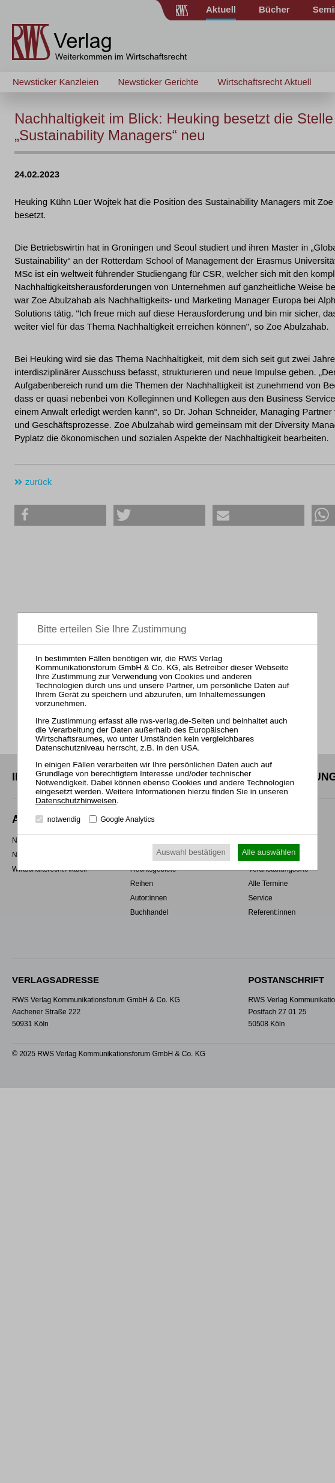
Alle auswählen (269, 852)
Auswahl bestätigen (191, 852)
